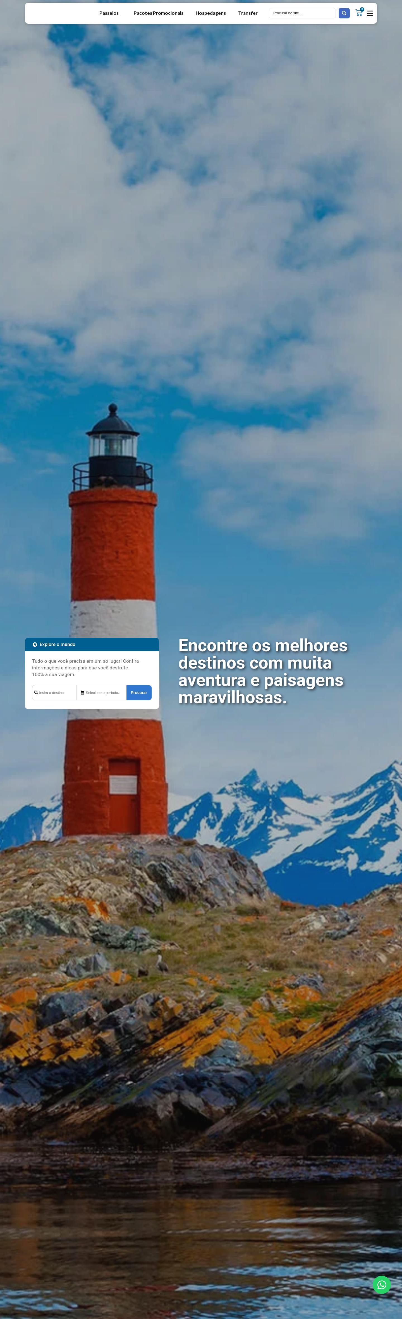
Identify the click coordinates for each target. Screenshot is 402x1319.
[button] (370, 13)
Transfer (248, 13)
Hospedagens (211, 13)
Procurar (139, 692)
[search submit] (344, 13)
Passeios (110, 13)
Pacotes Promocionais (158, 13)
